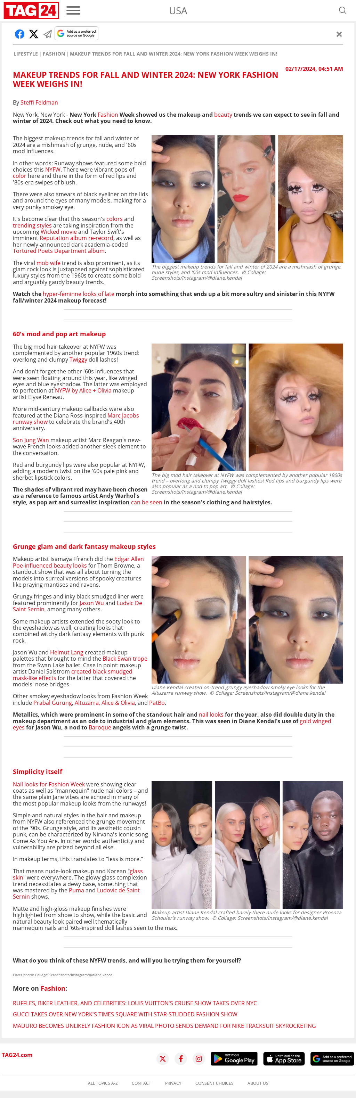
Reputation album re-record (76, 238)
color (19, 176)
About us (258, 1083)
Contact (141, 1083)
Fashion (54, 54)
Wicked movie (59, 232)
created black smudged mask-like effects (72, 675)
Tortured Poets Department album (59, 251)
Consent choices (214, 1083)
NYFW (52, 169)
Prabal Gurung (52, 703)
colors (114, 219)
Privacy (173, 1083)
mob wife (48, 263)
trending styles (32, 225)
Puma (75, 890)
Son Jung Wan (31, 440)
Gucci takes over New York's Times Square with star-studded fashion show (125, 1014)
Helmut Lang (66, 652)
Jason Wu (91, 603)
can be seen (146, 502)
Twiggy (78, 359)
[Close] (339, 34)
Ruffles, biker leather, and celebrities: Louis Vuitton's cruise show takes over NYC (135, 1003)
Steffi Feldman (39, 102)
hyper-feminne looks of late (79, 294)
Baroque (100, 727)
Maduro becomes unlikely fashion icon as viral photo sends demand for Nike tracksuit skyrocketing (164, 1026)
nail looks (211, 714)
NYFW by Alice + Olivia (84, 390)
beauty (223, 114)
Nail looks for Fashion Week (49, 784)
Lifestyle (26, 54)
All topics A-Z (103, 1083)
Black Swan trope (125, 658)
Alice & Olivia (118, 703)
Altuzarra (87, 703)
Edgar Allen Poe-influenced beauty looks (78, 562)
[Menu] (73, 10)
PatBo (157, 703)
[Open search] (342, 10)
